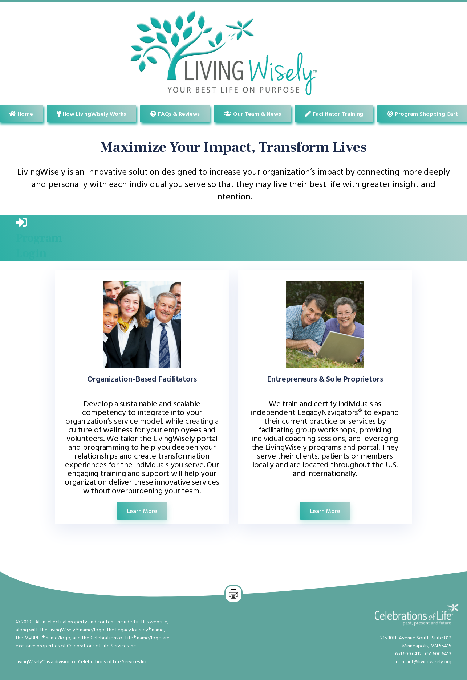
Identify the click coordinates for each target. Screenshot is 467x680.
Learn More (142, 510)
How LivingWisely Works (91, 113)
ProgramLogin (39, 246)
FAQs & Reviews (175, 113)
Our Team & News (252, 113)
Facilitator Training (334, 113)
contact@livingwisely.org (423, 661)
